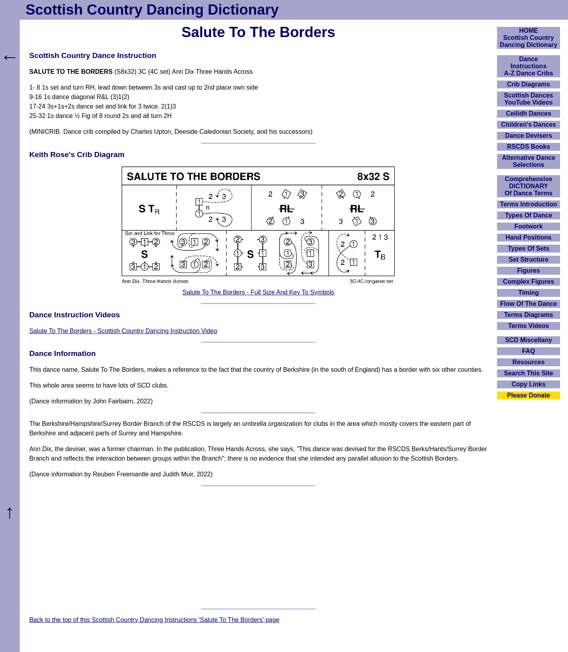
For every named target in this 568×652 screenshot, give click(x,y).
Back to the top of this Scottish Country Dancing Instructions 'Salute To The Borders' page (154, 619)
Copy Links (529, 384)
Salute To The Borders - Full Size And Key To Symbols (258, 292)
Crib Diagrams (528, 84)
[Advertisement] (258, 547)
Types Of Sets (528, 248)
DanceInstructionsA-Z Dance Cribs (528, 66)
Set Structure (528, 259)
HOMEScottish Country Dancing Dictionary (528, 37)
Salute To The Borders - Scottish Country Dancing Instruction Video (123, 331)
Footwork (528, 226)
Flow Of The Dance (528, 303)
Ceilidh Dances (528, 113)
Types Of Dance (528, 215)
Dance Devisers (528, 135)
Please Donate (528, 395)
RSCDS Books (528, 146)
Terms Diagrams (528, 314)
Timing (528, 292)
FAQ (528, 351)
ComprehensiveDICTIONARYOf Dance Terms (528, 186)
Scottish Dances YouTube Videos (528, 99)
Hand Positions (528, 237)
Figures (528, 270)
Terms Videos (528, 325)
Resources (528, 362)
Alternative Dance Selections (528, 161)
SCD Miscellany (528, 340)
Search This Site (528, 373)
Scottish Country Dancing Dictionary (152, 10)
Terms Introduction (528, 204)
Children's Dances (528, 124)
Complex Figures (528, 281)
